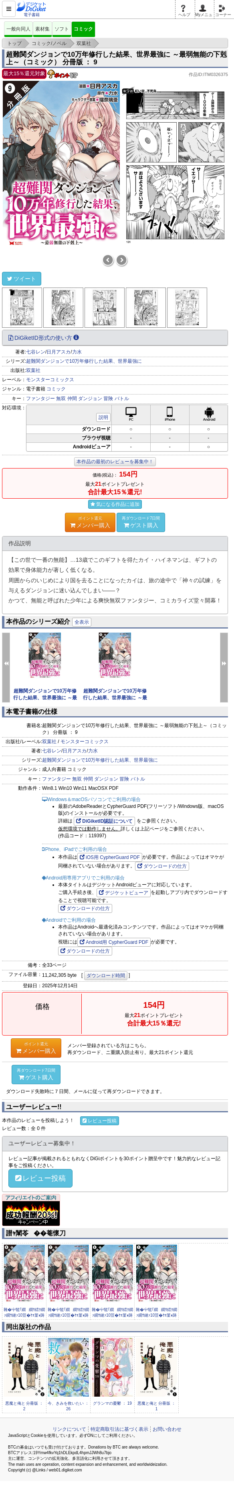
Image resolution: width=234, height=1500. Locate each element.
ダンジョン (90, 398)
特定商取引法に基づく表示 (119, 1429)
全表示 (82, 622)
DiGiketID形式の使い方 (43, 338)
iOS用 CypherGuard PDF (110, 857)
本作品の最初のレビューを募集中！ (115, 461)
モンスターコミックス (50, 379)
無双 (61, 398)
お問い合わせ (167, 1429)
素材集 (42, 29)
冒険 (108, 398)
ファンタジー (40, 398)
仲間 (72, 398)
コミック (83, 29)
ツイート (21, 278)
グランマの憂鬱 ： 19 (112, 1403)
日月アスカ (58, 352)
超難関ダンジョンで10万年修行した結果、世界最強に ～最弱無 (45, 697)
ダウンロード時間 (106, 975)
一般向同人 (18, 29)
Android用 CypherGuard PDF (114, 942)
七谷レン (35, 352)
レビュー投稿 (100, 1121)
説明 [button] (103, 417)
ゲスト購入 (141, 522)
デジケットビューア (123, 893)
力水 (77, 352)
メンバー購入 (90, 522)
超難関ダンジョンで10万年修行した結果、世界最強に (84, 361)
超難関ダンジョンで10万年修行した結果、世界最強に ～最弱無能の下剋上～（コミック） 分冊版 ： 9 (116, 58)
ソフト (61, 29)
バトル (122, 398)
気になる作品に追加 (115, 504)
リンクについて (69, 1429)
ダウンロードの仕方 (162, 866)
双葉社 (33, 370)
